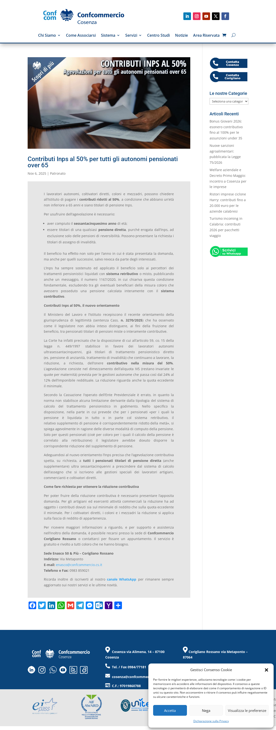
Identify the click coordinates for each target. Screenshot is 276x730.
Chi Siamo (47, 36)
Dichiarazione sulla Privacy (211, 721)
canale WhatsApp (121, 579)
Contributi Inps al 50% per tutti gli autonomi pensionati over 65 (103, 162)
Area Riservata (206, 36)
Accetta (170, 710)
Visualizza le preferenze (247, 710)
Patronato (57, 173)
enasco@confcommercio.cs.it (79, 564)
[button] (266, 670)
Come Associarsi (81, 36)
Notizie (181, 36)
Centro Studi (158, 36)
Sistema (108, 36)
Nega (206, 710)
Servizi (131, 36)
